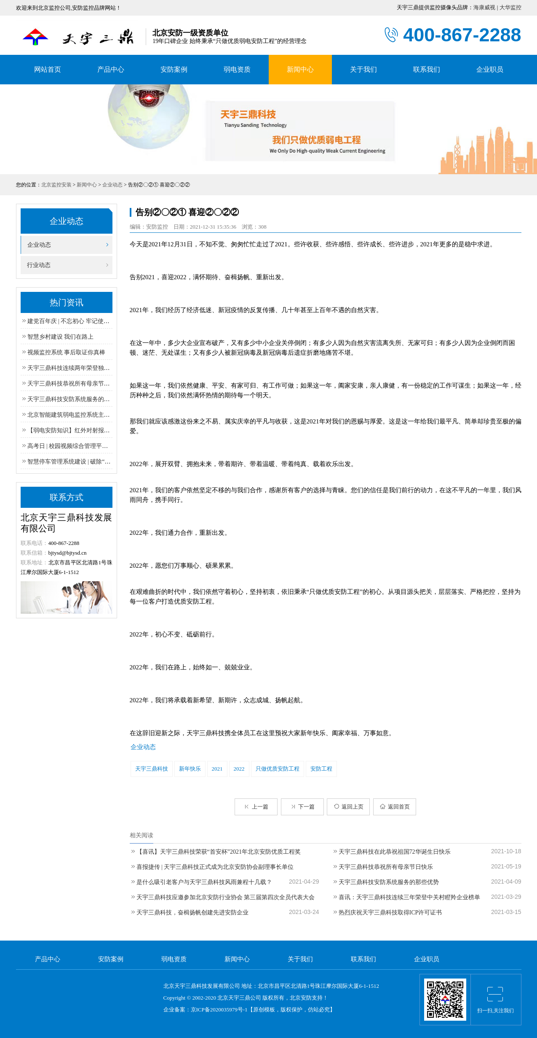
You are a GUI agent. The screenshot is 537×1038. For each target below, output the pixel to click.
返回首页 (395, 806)
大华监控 (510, 7)
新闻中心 (300, 69)
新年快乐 (190, 769)
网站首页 (47, 69)
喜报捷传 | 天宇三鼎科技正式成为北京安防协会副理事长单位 (212, 867)
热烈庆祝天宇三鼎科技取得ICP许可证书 (387, 912)
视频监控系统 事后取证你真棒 (63, 352)
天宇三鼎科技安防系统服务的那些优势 (385, 882)
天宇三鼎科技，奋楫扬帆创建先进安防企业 (189, 912)
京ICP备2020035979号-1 (219, 1009)
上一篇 (256, 806)
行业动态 (36, 265)
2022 (239, 769)
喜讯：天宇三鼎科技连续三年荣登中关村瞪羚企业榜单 (406, 897)
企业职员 (489, 69)
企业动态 (112, 185)
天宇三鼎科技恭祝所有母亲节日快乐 (382, 867)
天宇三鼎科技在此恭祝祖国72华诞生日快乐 (391, 852)
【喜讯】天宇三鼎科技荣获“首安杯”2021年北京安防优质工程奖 (215, 852)
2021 (217, 769)
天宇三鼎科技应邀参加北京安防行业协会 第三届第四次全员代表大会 (222, 897)
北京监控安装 (56, 185)
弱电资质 (237, 69)
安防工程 (321, 769)
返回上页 (348, 806)
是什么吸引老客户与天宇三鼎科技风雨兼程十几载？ (201, 882)
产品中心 (110, 69)
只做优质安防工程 (277, 769)
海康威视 (484, 7)
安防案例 (173, 69)
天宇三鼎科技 (151, 769)
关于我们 (363, 69)
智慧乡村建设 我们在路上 (57, 337)
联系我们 (426, 69)
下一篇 (302, 806)
